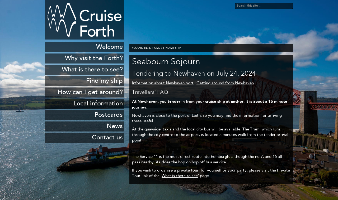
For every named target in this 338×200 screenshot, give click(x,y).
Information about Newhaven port (163, 83)
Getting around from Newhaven (225, 83)
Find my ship (172, 48)
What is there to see (180, 176)
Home (156, 48)
